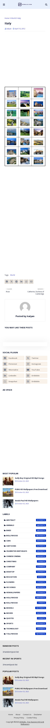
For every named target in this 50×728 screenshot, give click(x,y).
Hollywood (26, 597)
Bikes (26, 530)
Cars (26, 541)
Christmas (26, 561)
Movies (26, 613)
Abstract (26, 520)
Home (7, 18)
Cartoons (26, 546)
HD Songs (26, 587)
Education (26, 577)
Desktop (26, 572)
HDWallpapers (26, 592)
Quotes (26, 618)
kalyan (9, 29)
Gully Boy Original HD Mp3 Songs (29, 478)
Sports (26, 623)
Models (26, 608)
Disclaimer (38, 714)
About (18, 714)
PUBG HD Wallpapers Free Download (31, 489)
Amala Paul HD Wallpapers (26, 500)
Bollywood (26, 535)
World (13, 18)
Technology (26, 628)
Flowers (26, 582)
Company (26, 566)
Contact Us (27, 714)
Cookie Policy (32, 718)
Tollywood (26, 634)
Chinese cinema (26, 556)
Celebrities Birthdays (26, 551)
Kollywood (26, 603)
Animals (26, 525)
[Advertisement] (25, 109)
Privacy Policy (19, 718)
